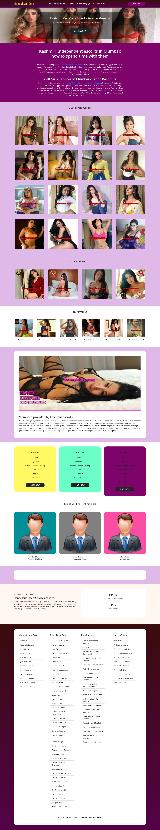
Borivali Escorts (26, 649)
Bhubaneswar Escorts (60, 807)
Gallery (79, 4)
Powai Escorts (25, 670)
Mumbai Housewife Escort (124, 674)
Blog (85, 4)
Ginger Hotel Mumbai (91, 673)
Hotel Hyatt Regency (90, 690)
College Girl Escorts (121, 666)
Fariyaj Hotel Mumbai (91, 669)
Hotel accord (88, 647)
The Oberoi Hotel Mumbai (93, 731)
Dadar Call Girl (25, 687)
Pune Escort (56, 649)
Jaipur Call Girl (57, 703)
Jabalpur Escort (57, 802)
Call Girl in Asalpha (27, 682)
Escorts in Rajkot (58, 742)
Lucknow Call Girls (59, 718)
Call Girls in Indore (59, 746)
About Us (58, 4)
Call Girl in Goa (57, 674)
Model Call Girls (120, 670)
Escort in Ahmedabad (60, 670)
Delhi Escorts (57, 662)
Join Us (91, 4)
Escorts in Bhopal (58, 798)
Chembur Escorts (26, 653)
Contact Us (100, 4)
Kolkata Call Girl (58, 666)
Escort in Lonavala (27, 666)
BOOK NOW (35, 485)
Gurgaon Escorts (58, 682)
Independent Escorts (122, 662)
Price (65, 4)
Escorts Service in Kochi (60, 691)
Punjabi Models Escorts (123, 653)
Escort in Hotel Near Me (92, 742)
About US (117, 641)
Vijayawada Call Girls (59, 782)
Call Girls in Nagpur (59, 727)
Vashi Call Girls (26, 674)
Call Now (136, 4)
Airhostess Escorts (121, 645)
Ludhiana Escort (58, 786)
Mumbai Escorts (58, 645)
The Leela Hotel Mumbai (92, 727)
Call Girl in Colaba (27, 657)
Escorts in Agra (57, 794)
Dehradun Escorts (58, 754)
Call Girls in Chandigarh (61, 687)
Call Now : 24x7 (80, 31)
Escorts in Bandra (27, 645)
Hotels (71, 4)
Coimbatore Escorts (59, 722)
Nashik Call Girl (57, 769)
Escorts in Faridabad (59, 777)
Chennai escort (57, 657)
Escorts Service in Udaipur (62, 773)
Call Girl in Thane (58, 707)
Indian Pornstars (120, 682)
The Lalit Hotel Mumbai (92, 723)
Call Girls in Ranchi (59, 790)
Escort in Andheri (26, 641)
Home (50, 4)
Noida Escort (56, 695)
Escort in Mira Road (27, 678)
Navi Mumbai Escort (59, 678)
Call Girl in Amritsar (59, 758)
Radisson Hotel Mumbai (92, 705)
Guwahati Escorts (58, 731)
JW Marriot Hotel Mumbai (92, 695)
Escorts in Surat (57, 699)
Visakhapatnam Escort (60, 750)
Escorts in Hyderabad (60, 653)
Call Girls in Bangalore (60, 641)
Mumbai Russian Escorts (123, 678)
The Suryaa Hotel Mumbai (93, 665)
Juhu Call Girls (25, 662)
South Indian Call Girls (122, 649)
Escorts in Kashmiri (121, 657)
